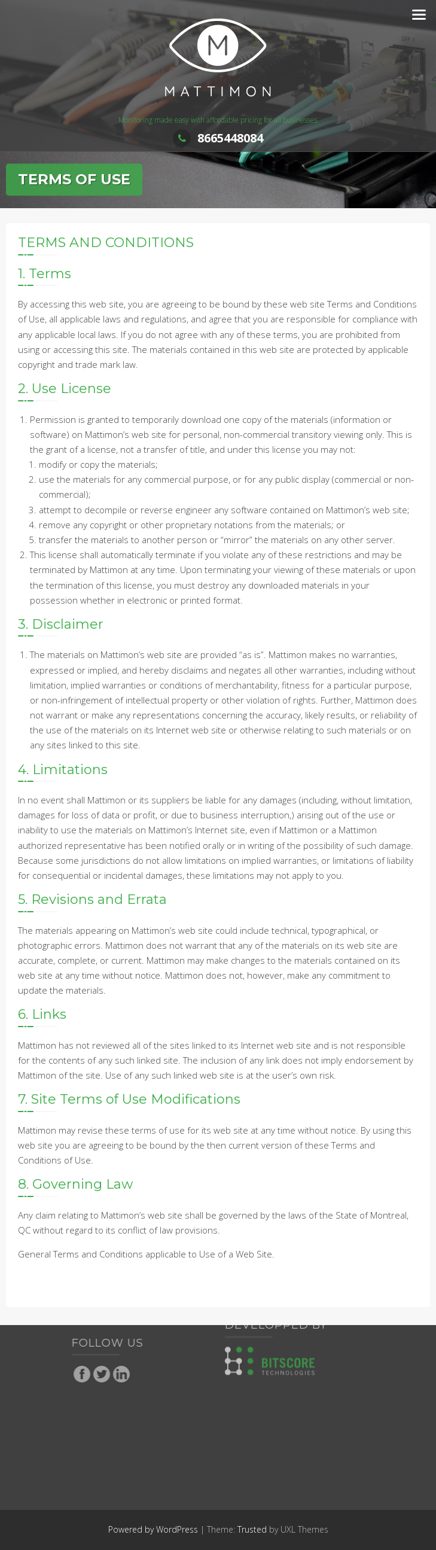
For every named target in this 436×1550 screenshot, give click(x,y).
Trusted (252, 1529)
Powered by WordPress (153, 1529)
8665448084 (218, 138)
